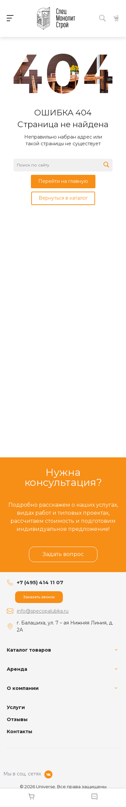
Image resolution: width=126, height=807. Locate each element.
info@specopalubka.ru (43, 611)
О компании (23, 688)
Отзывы (17, 719)
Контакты (19, 731)
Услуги (16, 707)
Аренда (17, 669)
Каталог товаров (29, 650)
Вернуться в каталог (63, 198)
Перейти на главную (63, 181)
